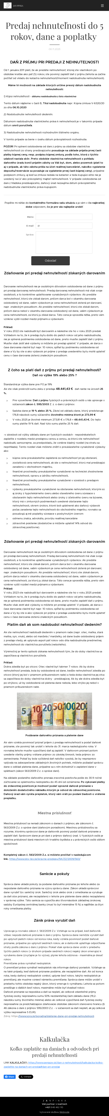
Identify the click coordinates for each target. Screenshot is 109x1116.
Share (9, 1077)
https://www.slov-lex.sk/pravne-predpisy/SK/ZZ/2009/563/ (44, 859)
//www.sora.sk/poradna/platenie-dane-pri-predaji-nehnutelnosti (56, 1016)
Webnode (64, 1112)
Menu (102, 5)
